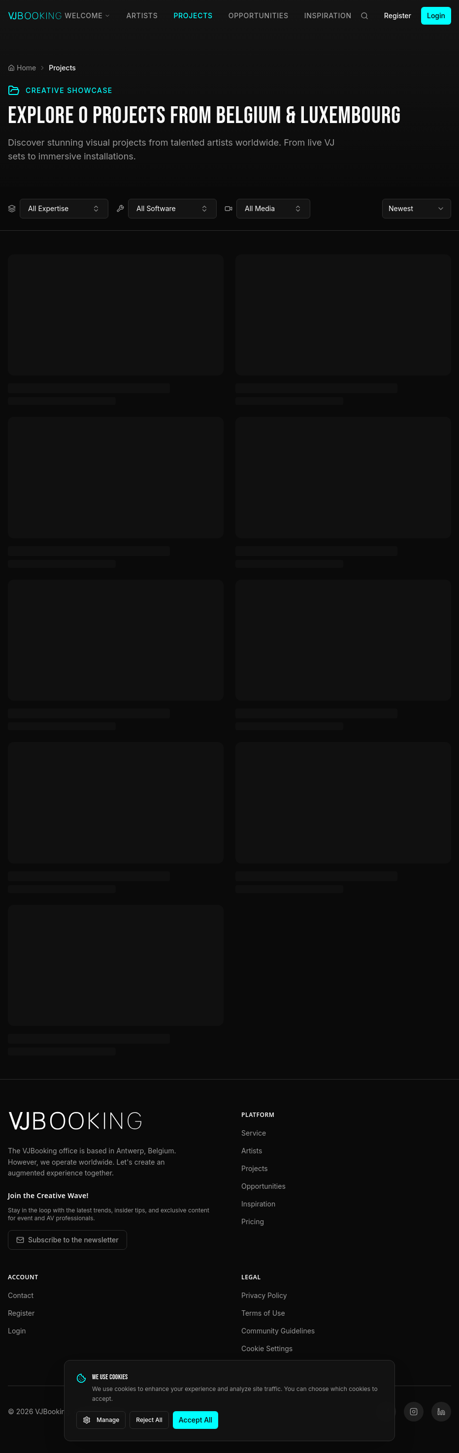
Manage (101, 1420)
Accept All (195, 1420)
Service (253, 1133)
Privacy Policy (264, 1295)
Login (436, 15)
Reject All (149, 1419)
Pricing (252, 1221)
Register (397, 15)
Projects (192, 15)
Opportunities (259, 15)
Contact (20, 1295)
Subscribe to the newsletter (67, 1240)
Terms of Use (263, 1313)
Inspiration (328, 15)
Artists (142, 15)
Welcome (87, 15)
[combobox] (64, 208)
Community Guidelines (278, 1331)
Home (22, 67)
